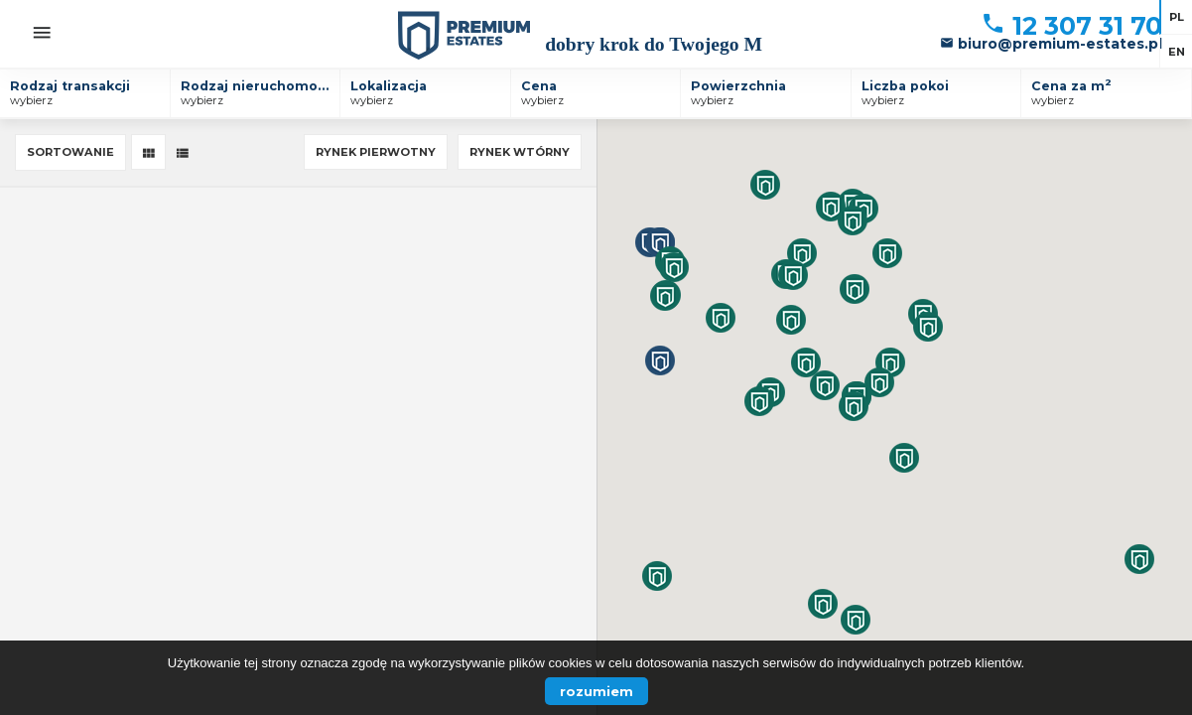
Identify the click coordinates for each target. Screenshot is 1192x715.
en (1176, 52)
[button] (765, 185)
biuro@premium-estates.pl (1051, 44)
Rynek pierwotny (376, 152)
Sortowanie (70, 152)
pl (1176, 17)
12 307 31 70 (1071, 26)
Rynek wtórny (519, 152)
